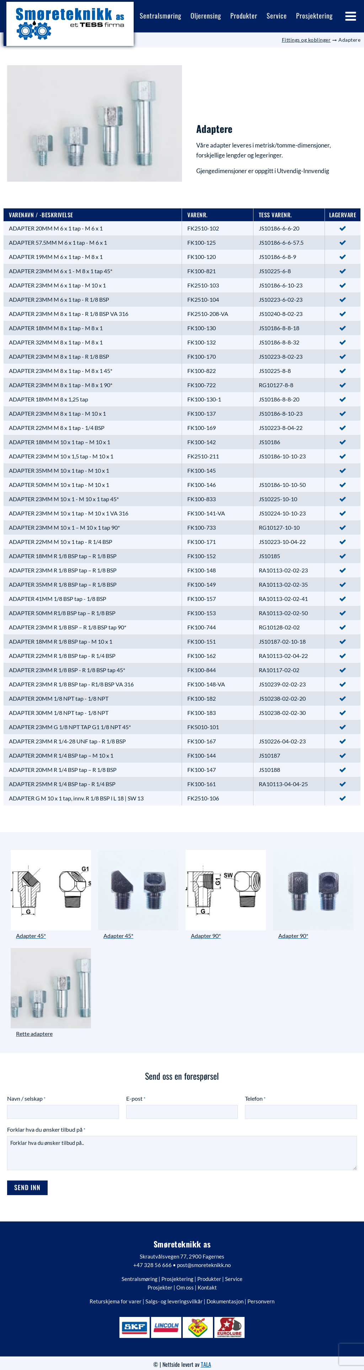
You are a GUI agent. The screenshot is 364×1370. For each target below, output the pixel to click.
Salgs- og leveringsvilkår (174, 1297)
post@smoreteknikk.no (204, 1261)
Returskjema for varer (115, 1297)
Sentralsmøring (139, 1275)
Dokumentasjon (225, 1297)
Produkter (209, 1275)
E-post (135, 1096)
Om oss (185, 1284)
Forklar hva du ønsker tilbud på (46, 1127)
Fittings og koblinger (306, 38)
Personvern (260, 1297)
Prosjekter (160, 1284)
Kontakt (207, 1284)
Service (233, 1275)
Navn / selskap (26, 1096)
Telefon (255, 1096)
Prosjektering (177, 1275)
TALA (206, 1360)
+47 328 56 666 (152, 1261)
